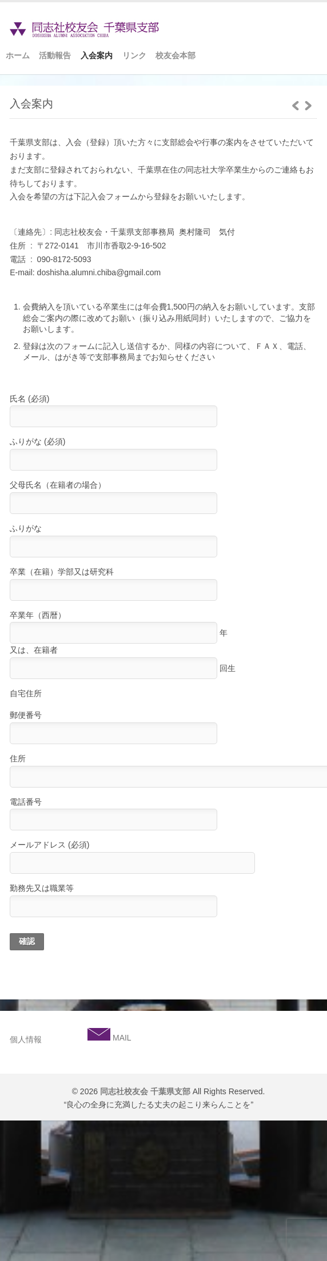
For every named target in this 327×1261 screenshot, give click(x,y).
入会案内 (97, 55)
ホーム (18, 55)
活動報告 (55, 55)
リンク (134, 55)
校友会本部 (175, 55)
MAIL (120, 1037)
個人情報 (26, 1039)
